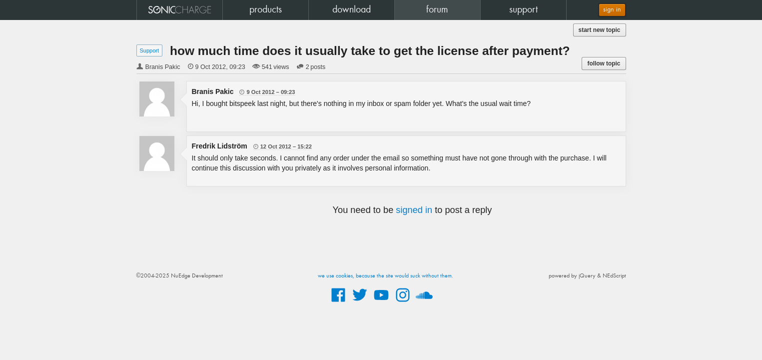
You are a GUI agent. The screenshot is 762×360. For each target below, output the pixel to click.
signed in (414, 210)
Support (149, 51)
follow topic (603, 63)
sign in (612, 10)
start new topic (600, 30)
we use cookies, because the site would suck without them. (385, 276)
